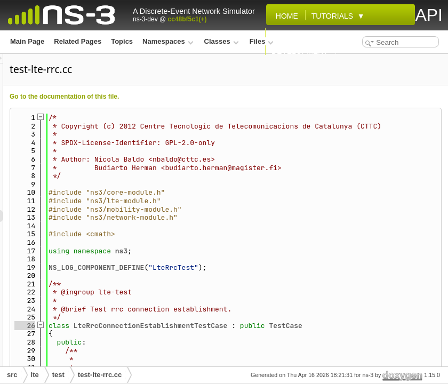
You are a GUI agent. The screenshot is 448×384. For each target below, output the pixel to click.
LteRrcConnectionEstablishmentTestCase (284, 333)
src (12, 375)
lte (35, 375)
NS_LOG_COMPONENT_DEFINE (229, 275)
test (58, 375)
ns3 (255, 258)
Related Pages (77, 41)
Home (284, 16)
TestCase (418, 333)
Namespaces (167, 41)
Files (262, 41)
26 (158, 333)
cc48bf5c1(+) (187, 19)
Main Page (27, 41)
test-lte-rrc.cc (100, 375)
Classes (221, 41)
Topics (122, 41)
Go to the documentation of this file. (197, 96)
